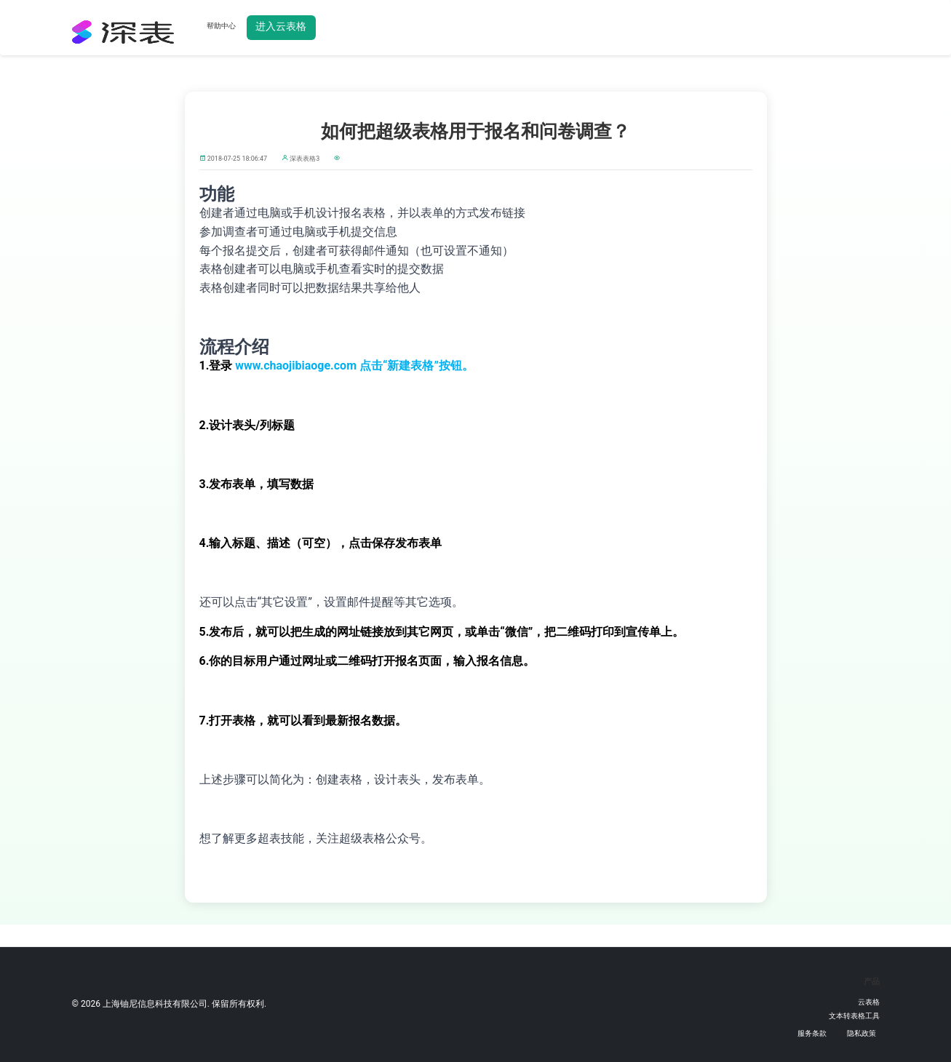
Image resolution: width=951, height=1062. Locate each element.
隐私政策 (861, 1033)
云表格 (869, 1002)
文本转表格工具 (854, 1016)
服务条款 (812, 1033)
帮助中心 (221, 26)
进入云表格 (280, 26)
